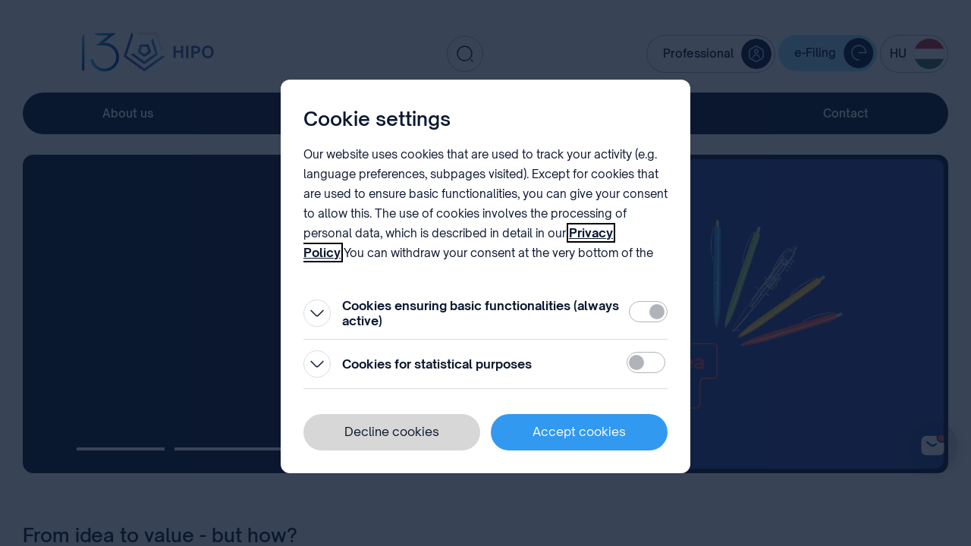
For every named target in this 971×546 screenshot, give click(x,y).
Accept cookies (579, 431)
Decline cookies (391, 431)
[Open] (317, 313)
